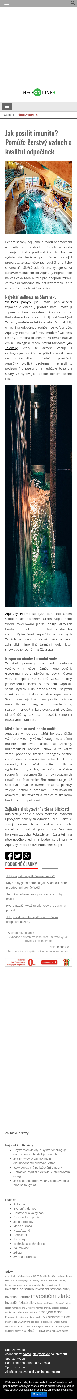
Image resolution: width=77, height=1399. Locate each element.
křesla (8, 1307)
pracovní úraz (31, 1312)
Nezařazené (21, 1230)
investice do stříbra (19, 1289)
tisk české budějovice (41, 1322)
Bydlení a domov (24, 1208)
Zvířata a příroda (24, 1256)
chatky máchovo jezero (21, 1276)
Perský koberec (51, 1307)
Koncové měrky (63, 1303)
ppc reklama (18, 1312)
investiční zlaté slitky (20, 1303)
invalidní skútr (39, 1285)
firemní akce (11, 1280)
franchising (33, 1280)
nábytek (39, 1307)
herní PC (44, 1280)
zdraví (18, 1331)
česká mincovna (53, 1331)
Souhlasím (39, 1394)
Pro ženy (19, 1239)
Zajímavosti (21, 1248)
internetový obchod (22, 1285)
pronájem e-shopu (53, 1312)
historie (8, 1285)
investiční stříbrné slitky (52, 1289)
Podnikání (20, 1235)
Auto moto (20, 1204)
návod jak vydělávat (36, 1354)
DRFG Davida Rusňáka (44, 1276)
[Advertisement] (38, 49)
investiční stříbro (17, 1297)
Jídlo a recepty (23, 1221)
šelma (65, 1331)
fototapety (23, 1280)
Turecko (56, 1322)
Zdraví (17, 1252)
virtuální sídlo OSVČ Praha (24, 1326)
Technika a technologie (29, 1243)
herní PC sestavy (57, 1280)
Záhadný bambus (27, 115)
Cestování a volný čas (28, 1213)
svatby (8, 1322)
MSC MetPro (28, 1307)
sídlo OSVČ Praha (21, 1322)
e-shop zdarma (64, 1276)
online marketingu (49, 1371)
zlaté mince (36, 1331)
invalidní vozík (53, 1285)
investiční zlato (50, 1296)
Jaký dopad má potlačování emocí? (30, 876)
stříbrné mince (59, 1317)
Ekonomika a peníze (27, 1217)
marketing (17, 1307)
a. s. (7, 1276)
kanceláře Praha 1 (46, 1303)
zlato (24, 1331)
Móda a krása (22, 1226)
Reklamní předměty (14, 1317)
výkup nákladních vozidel (50, 1326)
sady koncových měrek (36, 1317)
